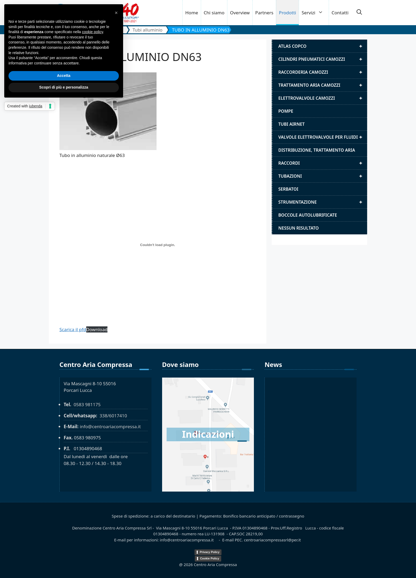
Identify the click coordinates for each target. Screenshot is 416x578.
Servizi (315, 12)
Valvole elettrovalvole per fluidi (322, 137)
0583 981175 (87, 404)
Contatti (340, 13)
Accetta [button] (64, 75)
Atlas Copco (322, 46)
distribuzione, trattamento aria (316, 150)
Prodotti (287, 13)
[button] (359, 13)
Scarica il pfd (72, 329)
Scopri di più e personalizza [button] (63, 87)
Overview (240, 13)
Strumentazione (322, 202)
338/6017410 (113, 416)
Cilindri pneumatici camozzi (322, 59)
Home (191, 13)
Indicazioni (208, 434)
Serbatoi (288, 189)
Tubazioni (322, 176)
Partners (264, 13)
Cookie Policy (209, 558)
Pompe (285, 111)
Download (97, 329)
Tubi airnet (291, 124)
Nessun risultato (298, 228)
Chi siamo (214, 13)
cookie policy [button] (92, 32)
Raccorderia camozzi (322, 72)
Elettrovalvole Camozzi (322, 98)
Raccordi (322, 163)
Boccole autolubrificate (307, 215)
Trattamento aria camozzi (322, 85)
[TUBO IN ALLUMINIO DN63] (157, 245)
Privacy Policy (210, 552)
